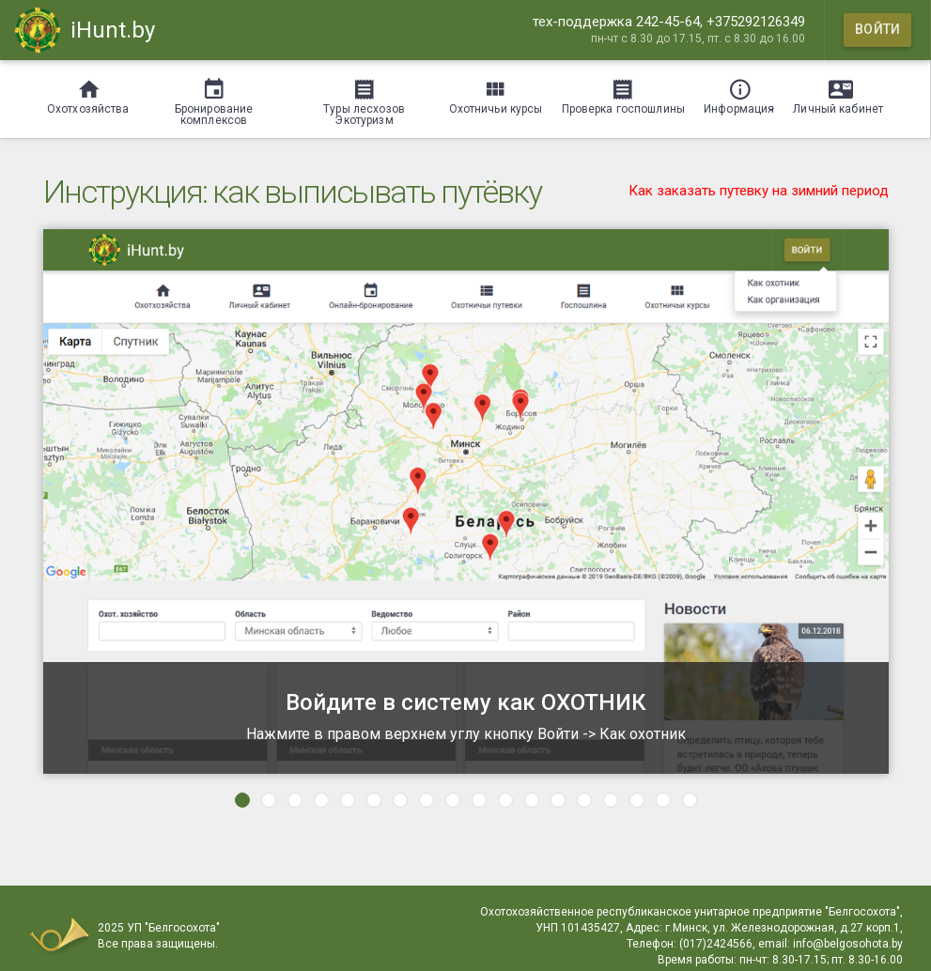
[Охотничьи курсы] (496, 93)
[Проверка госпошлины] (623, 93)
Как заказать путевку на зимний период (758, 190)
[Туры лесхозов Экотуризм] (364, 99)
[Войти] (877, 30)
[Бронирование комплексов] (214, 99)
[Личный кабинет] (838, 93)
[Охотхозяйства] (88, 93)
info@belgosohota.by (848, 943)
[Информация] (739, 93)
